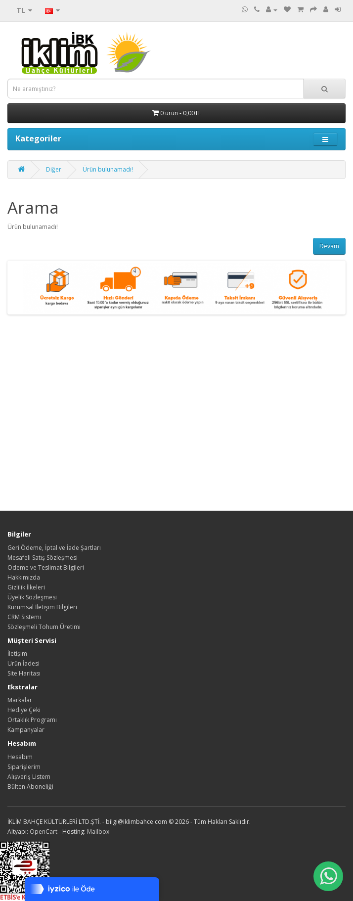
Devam (329, 246)
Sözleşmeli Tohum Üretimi (44, 627)
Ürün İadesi (23, 663)
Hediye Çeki (24, 710)
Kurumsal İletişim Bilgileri (42, 607)
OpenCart (43, 831)
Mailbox (98, 831)
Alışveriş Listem (28, 776)
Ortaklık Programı (32, 720)
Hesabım (20, 757)
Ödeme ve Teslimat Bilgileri (45, 567)
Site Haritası (24, 673)
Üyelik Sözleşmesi (32, 597)
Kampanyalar (25, 729)
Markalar (19, 700)
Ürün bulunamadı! (108, 169)
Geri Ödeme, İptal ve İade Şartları (54, 547)
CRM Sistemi (24, 617)
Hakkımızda (23, 577)
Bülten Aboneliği (30, 786)
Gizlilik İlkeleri (26, 587)
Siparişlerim (24, 767)
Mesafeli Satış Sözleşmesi (42, 557)
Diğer (53, 169)
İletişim (17, 653)
